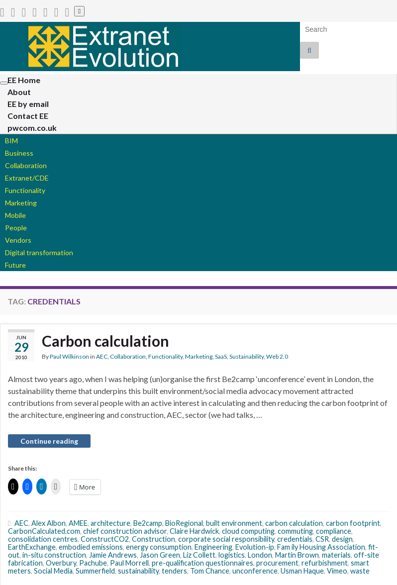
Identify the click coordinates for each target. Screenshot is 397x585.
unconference (255, 571)
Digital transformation (39, 252)
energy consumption (159, 547)
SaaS (221, 356)
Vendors (18, 240)
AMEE (78, 523)
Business (19, 153)
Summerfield (95, 571)
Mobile (15, 215)
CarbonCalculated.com (44, 531)
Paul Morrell (129, 563)
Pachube (93, 563)
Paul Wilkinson (69, 356)
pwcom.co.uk (32, 127)
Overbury (61, 563)
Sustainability (246, 356)
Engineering (213, 547)
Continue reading (49, 441)
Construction (153, 539)
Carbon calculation (105, 341)
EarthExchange (32, 547)
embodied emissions (91, 547)
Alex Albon (48, 523)
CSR (322, 539)
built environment (234, 523)
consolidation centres (43, 539)
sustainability (138, 571)
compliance (333, 531)
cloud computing (248, 531)
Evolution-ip (254, 547)
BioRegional (184, 523)
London (260, 555)
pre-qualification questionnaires (202, 563)
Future (15, 265)
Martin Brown (297, 555)
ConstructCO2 (105, 539)
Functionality (25, 190)
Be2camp (147, 523)
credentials (294, 539)
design (342, 539)
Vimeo (337, 571)
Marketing (21, 202)
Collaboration (26, 165)
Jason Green (160, 555)
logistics (231, 555)
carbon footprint (353, 523)
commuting (295, 531)
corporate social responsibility (226, 539)
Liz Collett (199, 555)
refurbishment (324, 563)
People (16, 227)
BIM (11, 140)
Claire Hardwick (194, 531)
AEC (101, 356)
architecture (110, 523)
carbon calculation (294, 523)
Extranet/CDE (27, 178)
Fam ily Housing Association (321, 547)
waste (360, 571)
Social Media (53, 571)
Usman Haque (302, 571)
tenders (174, 571)
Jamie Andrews (113, 555)
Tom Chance (209, 571)
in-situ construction (54, 555)
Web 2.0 (277, 356)
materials (336, 555)
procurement (277, 563)
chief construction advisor (125, 531)
